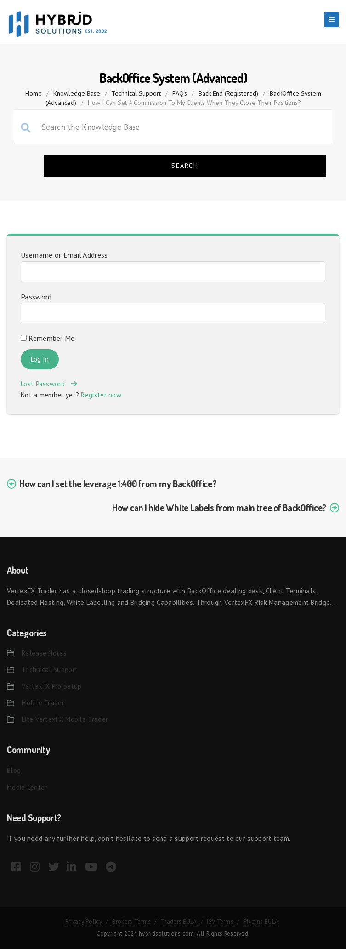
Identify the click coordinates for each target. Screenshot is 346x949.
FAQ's (179, 93)
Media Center (27, 787)
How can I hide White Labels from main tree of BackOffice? (219, 507)
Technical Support (136, 93)
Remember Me (48, 338)
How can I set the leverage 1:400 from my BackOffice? (117, 483)
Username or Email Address (64, 254)
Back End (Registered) (228, 93)
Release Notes (44, 653)
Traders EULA (179, 922)
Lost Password (49, 384)
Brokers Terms (131, 922)
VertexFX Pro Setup (51, 686)
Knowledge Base (76, 93)
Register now (101, 395)
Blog (14, 770)
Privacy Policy (83, 922)
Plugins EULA (261, 922)
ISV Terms (220, 922)
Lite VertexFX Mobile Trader (65, 719)
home (33, 93)
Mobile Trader (43, 702)
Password (36, 296)
